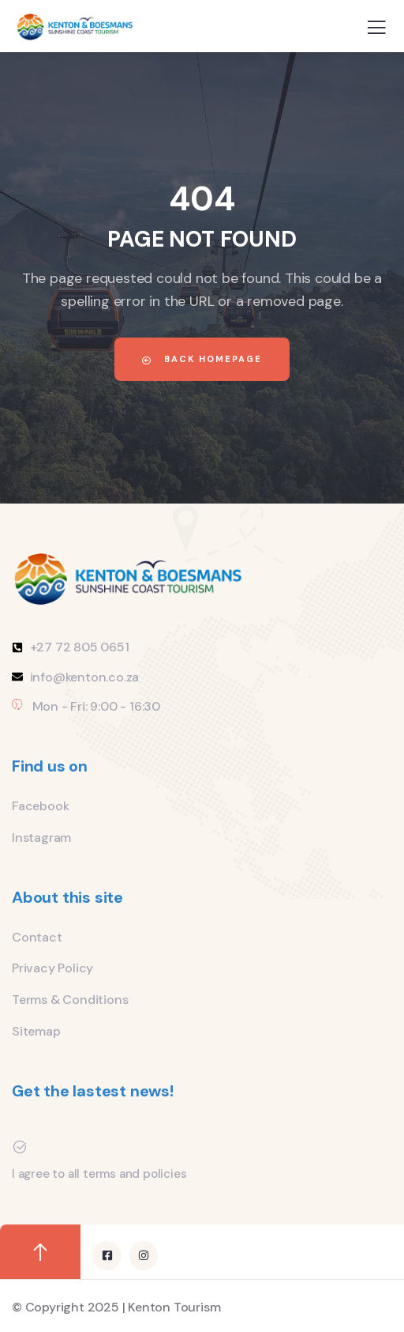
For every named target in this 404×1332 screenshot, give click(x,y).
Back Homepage (202, 358)
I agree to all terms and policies (99, 1174)
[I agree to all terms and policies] (20, 1147)
